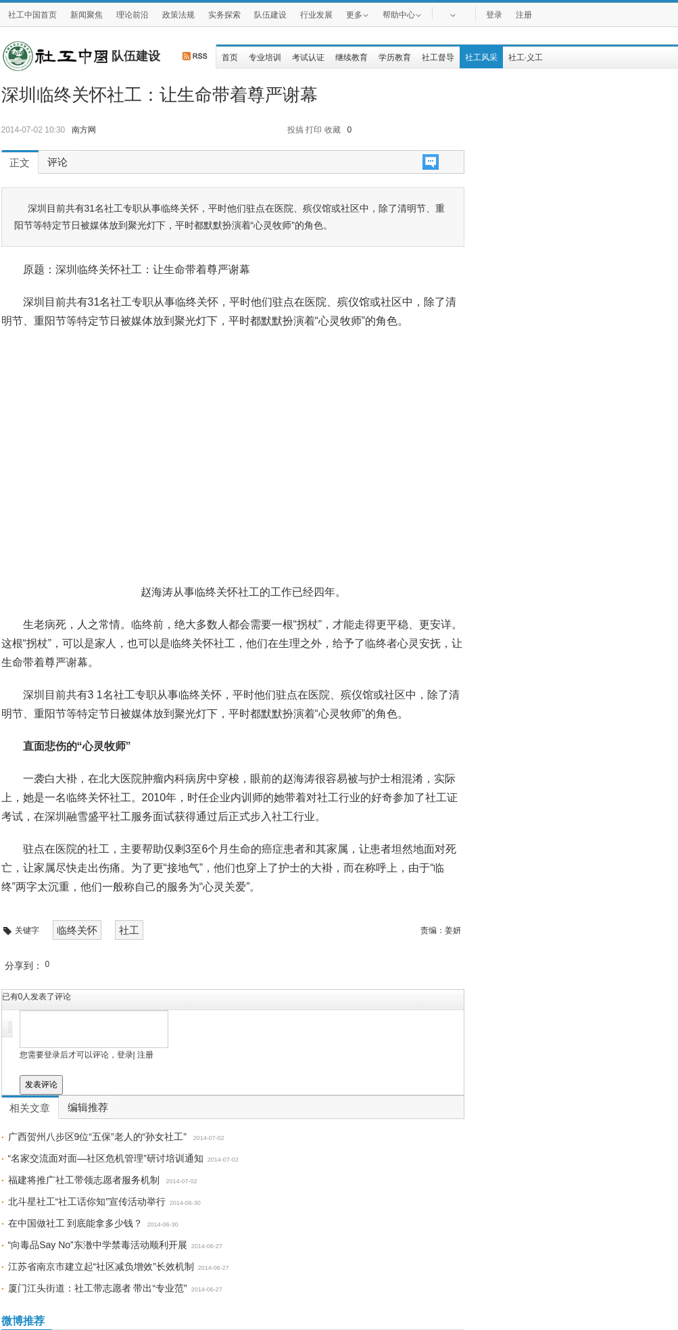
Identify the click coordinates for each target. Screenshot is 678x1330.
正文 (19, 163)
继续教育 (351, 57)
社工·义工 (525, 57)
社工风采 (481, 57)
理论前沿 (132, 15)
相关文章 (29, 1108)
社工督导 (438, 57)
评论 (57, 162)
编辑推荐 (88, 1107)
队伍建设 (270, 15)
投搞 (295, 130)
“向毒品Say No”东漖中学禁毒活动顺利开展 (97, 1244)
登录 (494, 15)
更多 (357, 14)
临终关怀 (77, 930)
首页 (230, 57)
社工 (129, 930)
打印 (314, 130)
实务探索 (224, 15)
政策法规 (178, 15)
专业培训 (265, 57)
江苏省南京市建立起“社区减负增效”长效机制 (101, 1266)
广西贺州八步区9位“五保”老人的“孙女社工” (98, 1136)
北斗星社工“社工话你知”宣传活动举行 (87, 1201)
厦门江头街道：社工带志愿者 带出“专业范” (97, 1288)
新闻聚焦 (86, 15)
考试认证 (308, 57)
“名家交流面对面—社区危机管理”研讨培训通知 (105, 1158)
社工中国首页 (32, 15)
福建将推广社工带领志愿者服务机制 (85, 1179)
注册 (524, 15)
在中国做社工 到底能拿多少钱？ (75, 1223)
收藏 (332, 130)
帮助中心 (402, 14)
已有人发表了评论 (37, 996)
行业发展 (316, 15)
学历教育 (395, 57)
